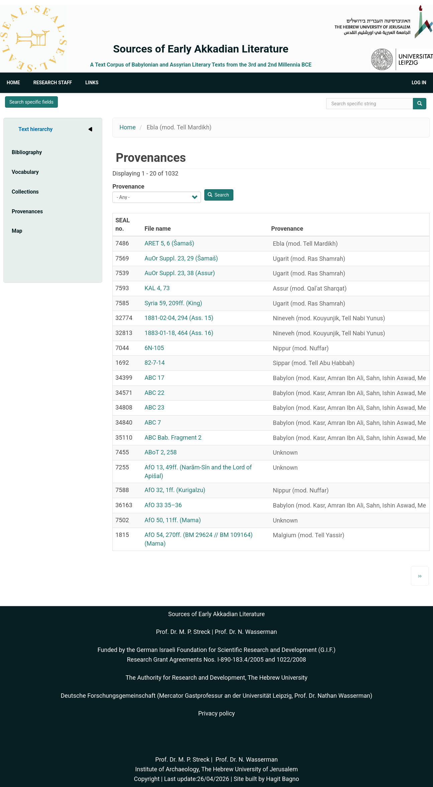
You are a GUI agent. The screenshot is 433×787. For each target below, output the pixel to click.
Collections (25, 192)
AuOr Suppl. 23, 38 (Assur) (179, 272)
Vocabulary (25, 172)
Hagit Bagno (282, 778)
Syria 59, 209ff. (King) (173, 303)
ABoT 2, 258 (160, 452)
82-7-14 (154, 362)
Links (91, 82)
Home (13, 82)
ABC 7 (152, 422)
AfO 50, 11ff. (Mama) (172, 520)
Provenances (27, 211)
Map (17, 231)
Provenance (128, 186)
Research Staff (52, 82)
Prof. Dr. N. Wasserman (246, 631)
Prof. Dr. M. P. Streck (183, 631)
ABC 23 (154, 407)
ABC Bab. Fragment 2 (173, 437)
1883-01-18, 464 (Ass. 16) (178, 332)
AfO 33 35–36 (163, 505)
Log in (419, 82)
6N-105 (154, 347)
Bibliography (27, 152)
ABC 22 (154, 392)
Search (218, 195)
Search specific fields (31, 102)
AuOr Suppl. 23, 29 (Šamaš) (181, 258)
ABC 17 (154, 377)
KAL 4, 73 (157, 288)
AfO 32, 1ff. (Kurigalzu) (174, 489)
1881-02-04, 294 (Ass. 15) (178, 317)
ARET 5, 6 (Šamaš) (169, 243)
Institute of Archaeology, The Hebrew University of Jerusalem (216, 769)
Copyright (146, 778)
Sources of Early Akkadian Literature (200, 48)
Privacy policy (216, 713)
